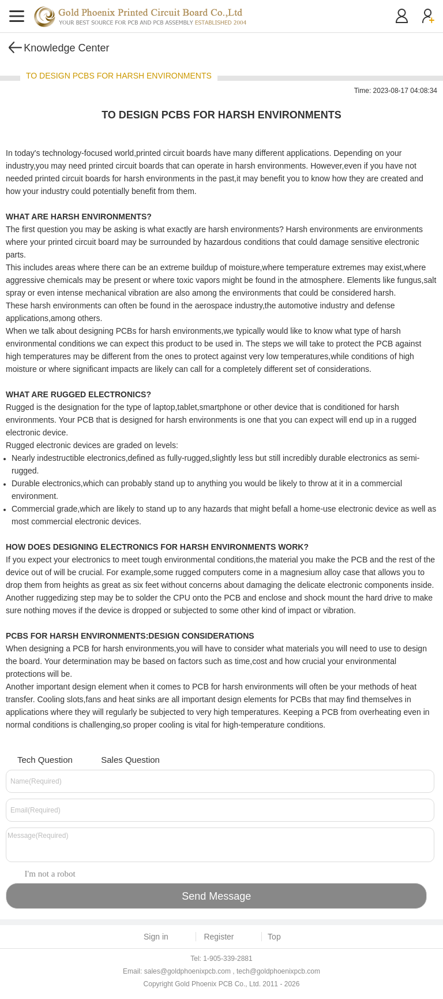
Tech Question (38, 758)
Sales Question (123, 758)
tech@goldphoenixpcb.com (278, 971)
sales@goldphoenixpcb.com (187, 971)
